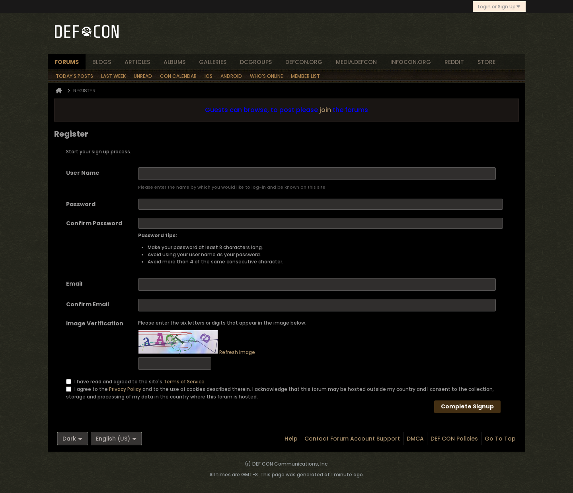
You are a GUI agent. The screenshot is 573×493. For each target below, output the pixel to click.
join (325, 109)
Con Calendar (178, 76)
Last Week (113, 76)
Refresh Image (237, 352)
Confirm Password (94, 223)
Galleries (212, 62)
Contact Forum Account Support (352, 439)
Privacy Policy (125, 388)
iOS (208, 76)
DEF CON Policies (454, 439)
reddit (454, 62)
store (486, 62)
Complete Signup (467, 406)
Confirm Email (87, 304)
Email (74, 284)
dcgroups (256, 62)
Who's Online (266, 76)
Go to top (500, 439)
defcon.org (303, 62)
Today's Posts (74, 76)
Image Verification (94, 323)
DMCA (415, 439)
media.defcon (356, 62)
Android (231, 76)
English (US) (116, 439)
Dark (72, 439)
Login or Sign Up (499, 6)
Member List (305, 76)
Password (81, 204)
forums (67, 62)
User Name (82, 173)
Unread (143, 76)
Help (291, 439)
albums (174, 62)
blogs (101, 62)
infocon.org (410, 62)
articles (137, 62)
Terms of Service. (185, 381)
